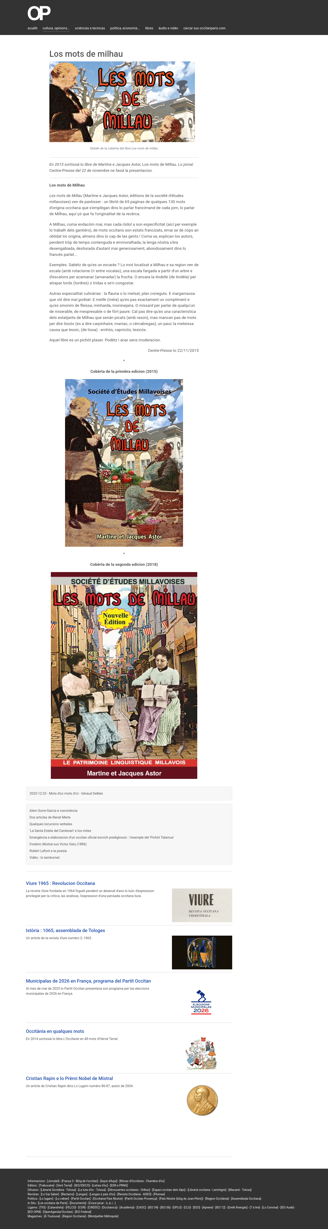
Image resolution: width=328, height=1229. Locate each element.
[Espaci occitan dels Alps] (169, 1189)
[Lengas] (81, 1194)
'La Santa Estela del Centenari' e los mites (60, 831)
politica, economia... (125, 28)
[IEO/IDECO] (82, 1185)
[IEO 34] (153, 1207)
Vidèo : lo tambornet (44, 858)
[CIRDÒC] (94, 1207)
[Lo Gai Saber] (50, 1194)
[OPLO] (177, 1207)
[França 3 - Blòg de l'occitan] (80, 1181)
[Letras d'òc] (100, 1185)
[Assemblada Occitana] (246, 1198)
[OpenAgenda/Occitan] (58, 1211)
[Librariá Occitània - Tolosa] (58, 1189)
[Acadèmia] (126, 1207)
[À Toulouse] (52, 1216)
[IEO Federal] (83, 1211)
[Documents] (78, 1203)
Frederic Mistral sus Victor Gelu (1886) (58, 844)
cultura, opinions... (56, 28)
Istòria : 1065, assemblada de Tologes (65, 930)
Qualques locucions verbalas (50, 824)
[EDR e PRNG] (119, 1185)
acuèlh (32, 28)
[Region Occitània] (217, 1198)
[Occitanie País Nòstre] (108, 1198)
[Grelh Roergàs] (237, 1207)
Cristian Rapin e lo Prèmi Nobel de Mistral (69, 1078)
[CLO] (187, 1207)
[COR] (82, 1207)
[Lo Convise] (270, 1207)
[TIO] (42, 1207)
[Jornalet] (53, 1181)
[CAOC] (141, 1207)
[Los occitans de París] (52, 1203)
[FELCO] (71, 1207)
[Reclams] (67, 1194)
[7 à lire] (255, 1207)
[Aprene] (207, 1207)
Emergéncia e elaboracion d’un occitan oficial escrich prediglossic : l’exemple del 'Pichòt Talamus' (101, 837)
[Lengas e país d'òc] (102, 1194)
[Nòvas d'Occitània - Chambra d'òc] (141, 1181)
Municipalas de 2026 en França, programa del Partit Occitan (88, 981)
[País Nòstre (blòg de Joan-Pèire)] (181, 1198)
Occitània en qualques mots (55, 1031)
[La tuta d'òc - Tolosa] (92, 1189)
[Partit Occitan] (81, 1198)
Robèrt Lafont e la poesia (48, 851)
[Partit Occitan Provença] (141, 1198)
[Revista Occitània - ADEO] (134, 1194)
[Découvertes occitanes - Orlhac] (129, 1189)
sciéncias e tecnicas (90, 28)
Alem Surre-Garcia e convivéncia (53, 811)
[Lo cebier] (62, 1198)
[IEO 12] (220, 1207)
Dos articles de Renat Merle (49, 817)
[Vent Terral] (64, 1185)
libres (149, 28)
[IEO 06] (165, 1207)
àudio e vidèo (168, 28)
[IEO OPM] (34, 1211)
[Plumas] (159, 1194)
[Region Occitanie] (74, 1216)
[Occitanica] (109, 1207)
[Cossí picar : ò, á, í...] (102, 1203)
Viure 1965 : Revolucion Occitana (60, 883)
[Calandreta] (55, 1207)
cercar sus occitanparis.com (204, 28)
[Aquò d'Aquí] (108, 1181)
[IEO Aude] (287, 1207)
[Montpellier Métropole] (103, 1216)
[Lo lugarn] (46, 1198)
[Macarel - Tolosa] (239, 1189)
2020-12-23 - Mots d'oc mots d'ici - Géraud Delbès (66, 793)
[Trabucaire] (46, 1185)
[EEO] (196, 1207)
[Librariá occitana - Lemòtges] (207, 1189)
